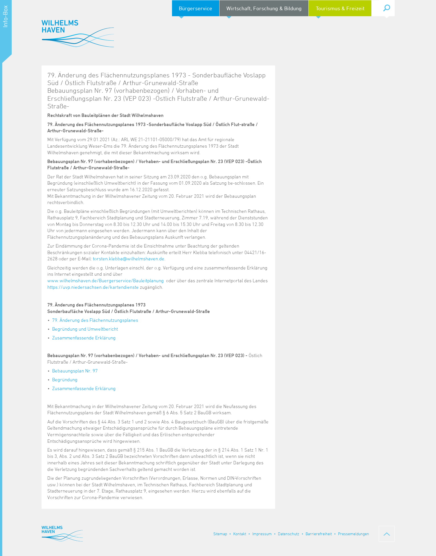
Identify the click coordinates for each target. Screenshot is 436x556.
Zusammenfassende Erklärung (84, 338)
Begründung (64, 379)
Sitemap (220, 533)
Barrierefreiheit (319, 533)
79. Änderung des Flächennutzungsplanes (95, 320)
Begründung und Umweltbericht (85, 329)
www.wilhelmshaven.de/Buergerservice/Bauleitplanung (105, 280)
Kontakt (239, 533)
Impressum (262, 533)
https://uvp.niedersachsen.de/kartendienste (93, 287)
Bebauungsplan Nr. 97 (75, 371)
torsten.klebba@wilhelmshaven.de (128, 258)
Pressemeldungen (353, 533)
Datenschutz (288, 533)
